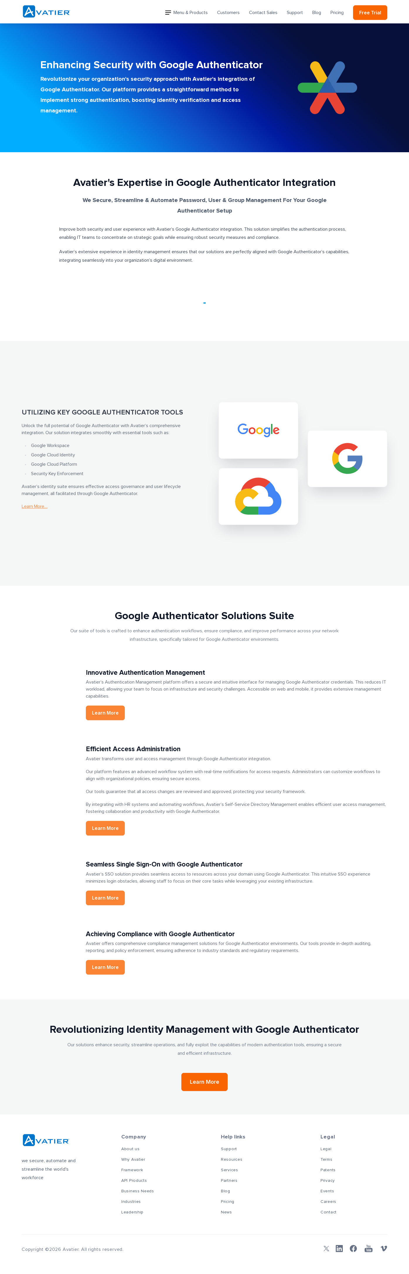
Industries (131, 1202)
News (226, 1212)
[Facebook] (353, 1248)
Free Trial (370, 13)
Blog (316, 12)
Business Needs (137, 1191)
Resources (231, 1159)
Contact (329, 1212)
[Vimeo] (383, 1248)
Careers (328, 1202)
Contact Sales (263, 12)
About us (130, 1149)
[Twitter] (325, 1248)
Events (327, 1191)
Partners (229, 1181)
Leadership (132, 1212)
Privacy (328, 1181)
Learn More (204, 1082)
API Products (134, 1181)
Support (295, 12)
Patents (328, 1170)
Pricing (337, 12)
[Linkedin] (339, 1248)
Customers (228, 12)
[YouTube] (368, 1248)
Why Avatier (133, 1159)
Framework (132, 1170)
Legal (326, 1149)
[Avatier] (46, 11)
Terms (327, 1159)
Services (229, 1170)
